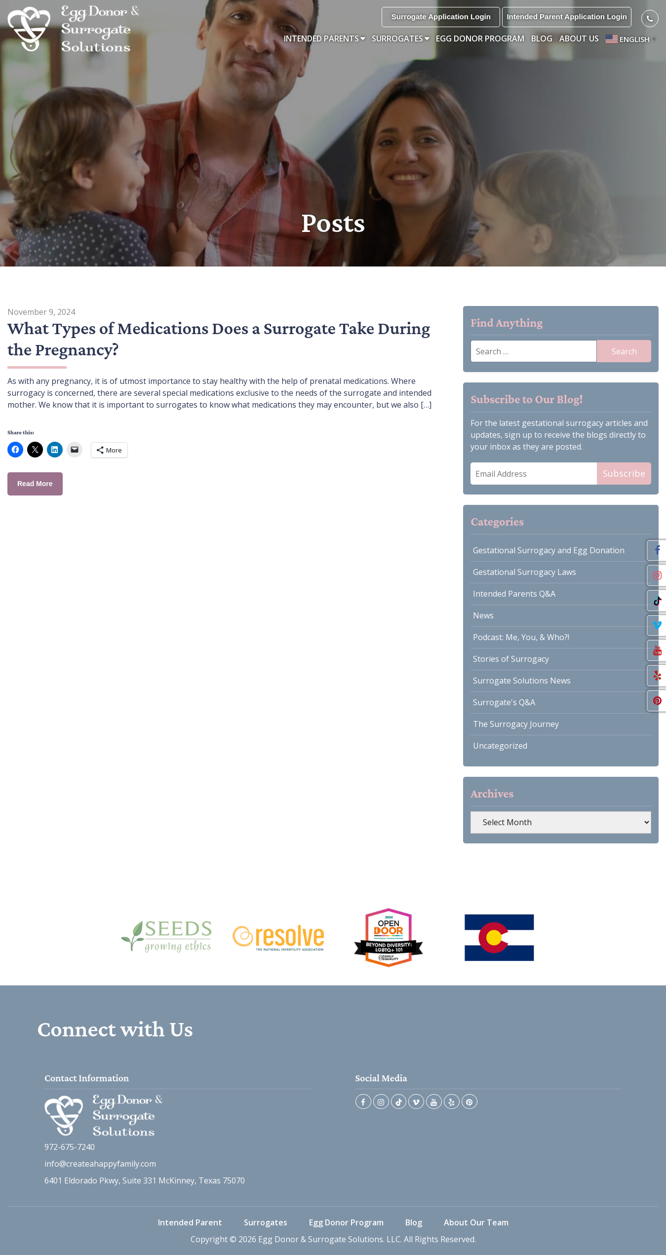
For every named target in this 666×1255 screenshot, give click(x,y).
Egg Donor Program (480, 38)
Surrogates (397, 38)
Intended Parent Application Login (567, 16)
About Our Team (476, 1222)
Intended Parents (321, 38)
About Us (579, 38)
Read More (35, 484)
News (483, 615)
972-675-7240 (69, 1146)
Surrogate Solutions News (522, 680)
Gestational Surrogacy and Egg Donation (549, 550)
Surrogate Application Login (441, 16)
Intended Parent (190, 1222)
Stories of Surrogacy (511, 658)
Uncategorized (500, 745)
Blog (541, 38)
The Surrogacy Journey (516, 724)
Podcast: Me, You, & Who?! (521, 637)
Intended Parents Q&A (514, 593)
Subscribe (624, 473)
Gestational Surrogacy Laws (524, 572)
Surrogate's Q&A (504, 702)
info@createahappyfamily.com (100, 1163)
